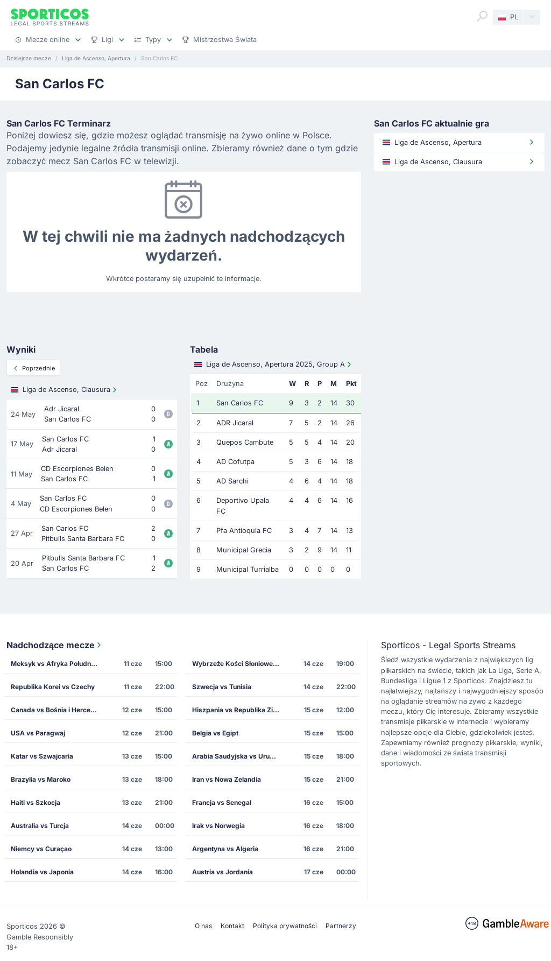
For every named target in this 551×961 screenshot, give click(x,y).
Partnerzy (341, 926)
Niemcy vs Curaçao (41, 849)
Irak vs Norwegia (218, 826)
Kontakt (232, 926)
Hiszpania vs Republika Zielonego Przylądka (239, 710)
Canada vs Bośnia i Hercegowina (58, 710)
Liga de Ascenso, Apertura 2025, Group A (274, 364)
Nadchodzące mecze (54, 645)
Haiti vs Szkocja (35, 802)
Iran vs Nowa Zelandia (226, 779)
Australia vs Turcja (40, 826)
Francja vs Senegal (221, 802)
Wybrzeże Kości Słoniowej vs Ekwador (239, 664)
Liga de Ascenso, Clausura (65, 389)
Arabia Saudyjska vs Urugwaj (238, 756)
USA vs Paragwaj (38, 733)
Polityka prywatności (285, 926)
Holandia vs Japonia (42, 872)
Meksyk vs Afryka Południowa (58, 664)
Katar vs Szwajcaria (42, 756)
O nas (203, 926)
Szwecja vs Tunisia (221, 687)
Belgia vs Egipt (215, 733)
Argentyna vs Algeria (225, 849)
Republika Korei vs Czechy (53, 687)
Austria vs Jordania (222, 872)
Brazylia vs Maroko (40, 779)
